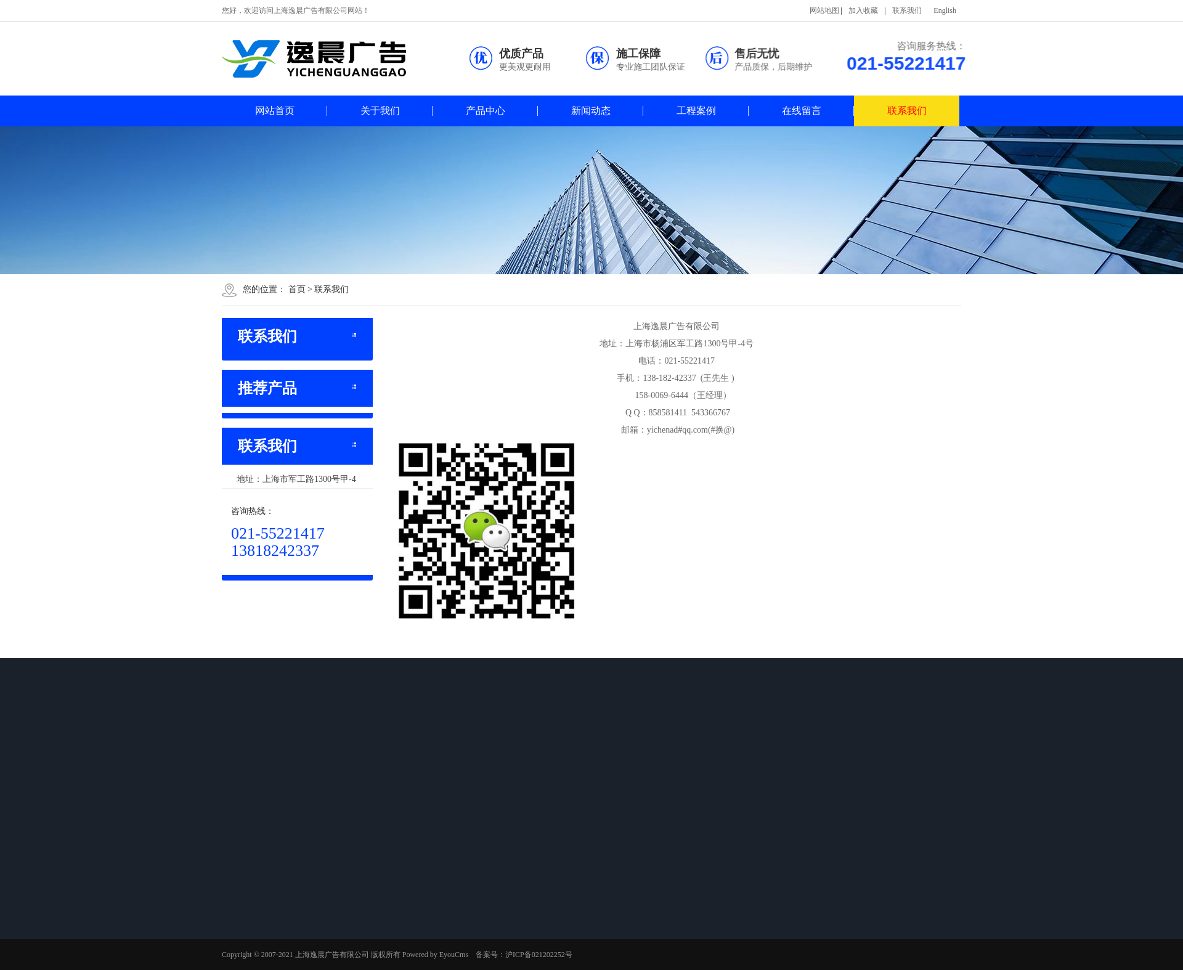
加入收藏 (863, 10)
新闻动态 (591, 110)
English (944, 10)
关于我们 (380, 110)
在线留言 (801, 110)
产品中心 (485, 110)
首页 (297, 289)
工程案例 (696, 110)
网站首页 (275, 110)
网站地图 (824, 10)
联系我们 (907, 10)
